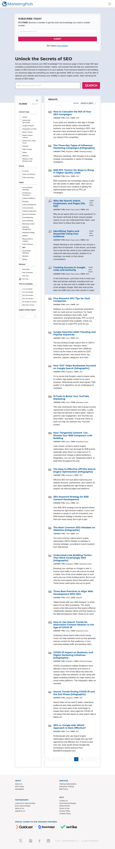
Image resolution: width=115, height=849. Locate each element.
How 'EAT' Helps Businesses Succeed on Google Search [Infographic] (74, 367)
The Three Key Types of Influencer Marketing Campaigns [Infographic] (74, 146)
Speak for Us (20, 811)
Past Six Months (27, 272)
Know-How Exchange (67, 803)
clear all (34, 104)
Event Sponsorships (23, 806)
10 (82, 759)
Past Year (25, 276)
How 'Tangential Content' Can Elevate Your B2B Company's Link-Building (73, 435)
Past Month (26, 269)
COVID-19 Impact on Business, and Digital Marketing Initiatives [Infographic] (73, 655)
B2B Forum (63, 789)
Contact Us (63, 801)
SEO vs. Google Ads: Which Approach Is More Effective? (69, 726)
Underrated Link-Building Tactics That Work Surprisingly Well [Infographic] (72, 558)
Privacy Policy (64, 811)
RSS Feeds (19, 786)
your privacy (62, 46)
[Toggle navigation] (109, 4)
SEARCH (91, 85)
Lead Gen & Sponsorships (25, 803)
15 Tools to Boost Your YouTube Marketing (71, 397)
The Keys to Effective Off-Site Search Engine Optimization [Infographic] (74, 470)
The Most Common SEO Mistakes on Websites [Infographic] (74, 529)
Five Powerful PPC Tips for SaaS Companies (71, 300)
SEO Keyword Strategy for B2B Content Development (71, 498)
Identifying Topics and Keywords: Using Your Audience (66, 234)
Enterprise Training (66, 786)
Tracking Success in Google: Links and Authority (69, 269)
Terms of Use (64, 808)
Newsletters (19, 789)
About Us (18, 784)
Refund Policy (64, 806)
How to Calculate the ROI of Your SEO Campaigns (72, 113)
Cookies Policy (65, 814)
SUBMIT (57, 39)
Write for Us (19, 808)
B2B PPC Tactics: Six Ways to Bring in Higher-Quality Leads (73, 171)
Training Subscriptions (67, 784)
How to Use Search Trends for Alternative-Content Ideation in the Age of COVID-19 (73, 625)
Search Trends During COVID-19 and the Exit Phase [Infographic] (74, 693)
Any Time (25, 279)
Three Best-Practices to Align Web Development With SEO (73, 592)
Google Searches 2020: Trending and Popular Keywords (74, 333)
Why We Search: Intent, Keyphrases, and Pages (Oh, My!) (69, 203)
